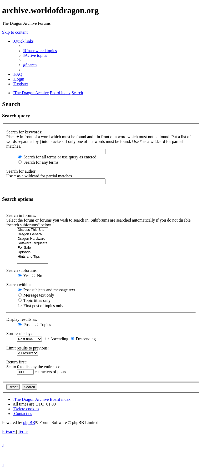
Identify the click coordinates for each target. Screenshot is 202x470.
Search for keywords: (24, 132)
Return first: (16, 362)
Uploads (32, 252)
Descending (83, 339)
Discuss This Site (32, 230)
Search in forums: (21, 215)
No (37, 275)
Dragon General (32, 234)
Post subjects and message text (46, 290)
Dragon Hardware (32, 239)
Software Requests (32, 243)
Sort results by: (19, 333)
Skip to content (15, 32)
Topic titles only (34, 300)
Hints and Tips (32, 256)
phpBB (29, 422)
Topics (43, 324)
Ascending (56, 339)
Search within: (18, 284)
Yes (23, 275)
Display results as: (21, 319)
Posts (25, 324)
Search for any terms (38, 162)
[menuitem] (40, 50)
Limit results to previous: (27, 348)
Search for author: (21, 171)
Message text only (36, 295)
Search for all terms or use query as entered (57, 157)
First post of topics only (40, 305)
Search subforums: (22, 270)
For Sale (32, 248)
